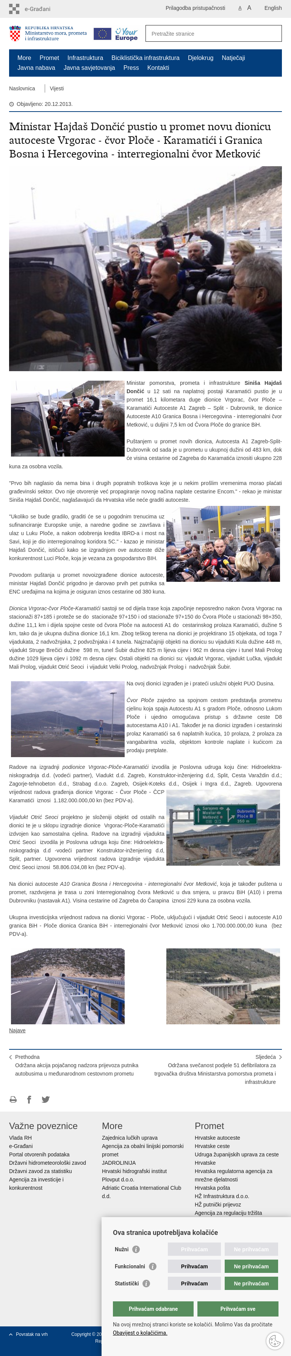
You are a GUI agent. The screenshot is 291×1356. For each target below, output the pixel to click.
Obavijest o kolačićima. (140, 1333)
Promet (49, 58)
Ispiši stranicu (13, 1100)
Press (131, 68)
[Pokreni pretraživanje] (273, 33)
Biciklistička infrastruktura (145, 58)
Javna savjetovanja (89, 68)
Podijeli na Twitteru (46, 1100)
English (273, 8)
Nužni (121, 1249)
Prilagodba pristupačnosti (195, 8)
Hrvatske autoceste (217, 1138)
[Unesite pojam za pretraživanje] (205, 33)
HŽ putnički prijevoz (218, 1205)
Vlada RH (20, 1138)
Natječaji (233, 58)
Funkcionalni (130, 1266)
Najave (17, 1030)
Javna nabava (36, 68)
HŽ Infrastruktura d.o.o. (222, 1196)
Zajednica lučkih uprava (130, 1138)
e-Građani (21, 1146)
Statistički (127, 1283)
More (24, 58)
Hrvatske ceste (212, 1146)
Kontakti (158, 68)
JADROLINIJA (119, 1163)
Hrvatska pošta (212, 1188)
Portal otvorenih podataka (39, 1154)
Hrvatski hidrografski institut (134, 1171)
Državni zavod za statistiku (40, 1171)
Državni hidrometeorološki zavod (47, 1163)
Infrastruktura (85, 58)
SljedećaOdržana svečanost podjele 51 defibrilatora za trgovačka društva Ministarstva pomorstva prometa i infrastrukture (215, 1069)
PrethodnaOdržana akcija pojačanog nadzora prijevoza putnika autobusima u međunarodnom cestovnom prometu (76, 1065)
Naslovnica (22, 88)
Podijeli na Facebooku (29, 1100)
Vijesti (57, 88)
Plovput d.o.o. (118, 1179)
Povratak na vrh (32, 1334)
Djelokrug (201, 58)
